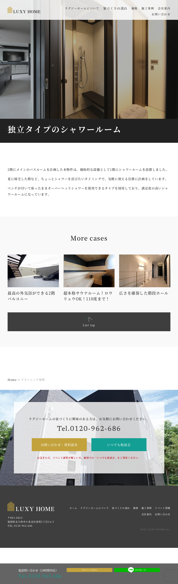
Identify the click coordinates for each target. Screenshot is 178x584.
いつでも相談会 (119, 444)
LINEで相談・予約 (137, 574)
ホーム (73, 508)
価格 (135, 508)
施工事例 (147, 508)
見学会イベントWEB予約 (89, 573)
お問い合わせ (162, 514)
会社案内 (147, 514)
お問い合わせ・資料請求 (59, 444)
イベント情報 (162, 508)
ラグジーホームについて (94, 508)
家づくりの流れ (115, 8)
